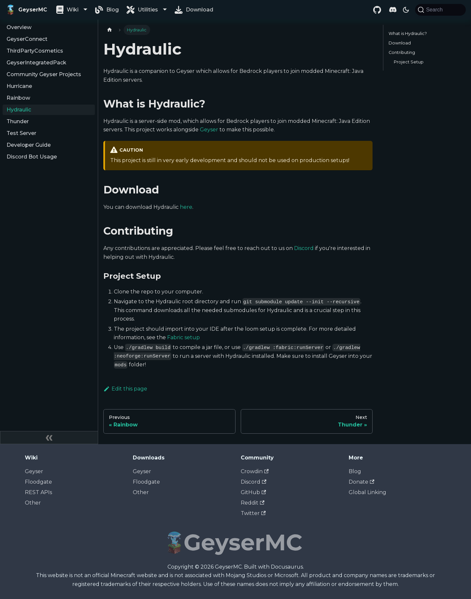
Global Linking (367, 492)
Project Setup (409, 61)
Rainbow (18, 98)
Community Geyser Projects (44, 74)
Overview (19, 27)
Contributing (402, 52)
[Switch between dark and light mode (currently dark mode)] (406, 10)
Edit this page (125, 389)
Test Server (21, 133)
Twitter (253, 513)
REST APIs (38, 492)
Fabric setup (183, 337)
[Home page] (109, 30)
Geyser (209, 129)
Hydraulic (19, 110)
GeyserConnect (27, 39)
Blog (112, 10)
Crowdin (255, 471)
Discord (304, 248)
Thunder (18, 121)
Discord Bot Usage (32, 157)
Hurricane (19, 86)
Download (199, 10)
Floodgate (38, 482)
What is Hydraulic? (408, 33)
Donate (361, 482)
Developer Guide (29, 145)
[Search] (440, 10)
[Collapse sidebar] (49, 437)
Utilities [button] (148, 10)
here (186, 207)
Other (33, 503)
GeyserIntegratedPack (36, 62)
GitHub (253, 492)
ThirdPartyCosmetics (35, 51)
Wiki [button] (72, 10)
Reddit (252, 503)
